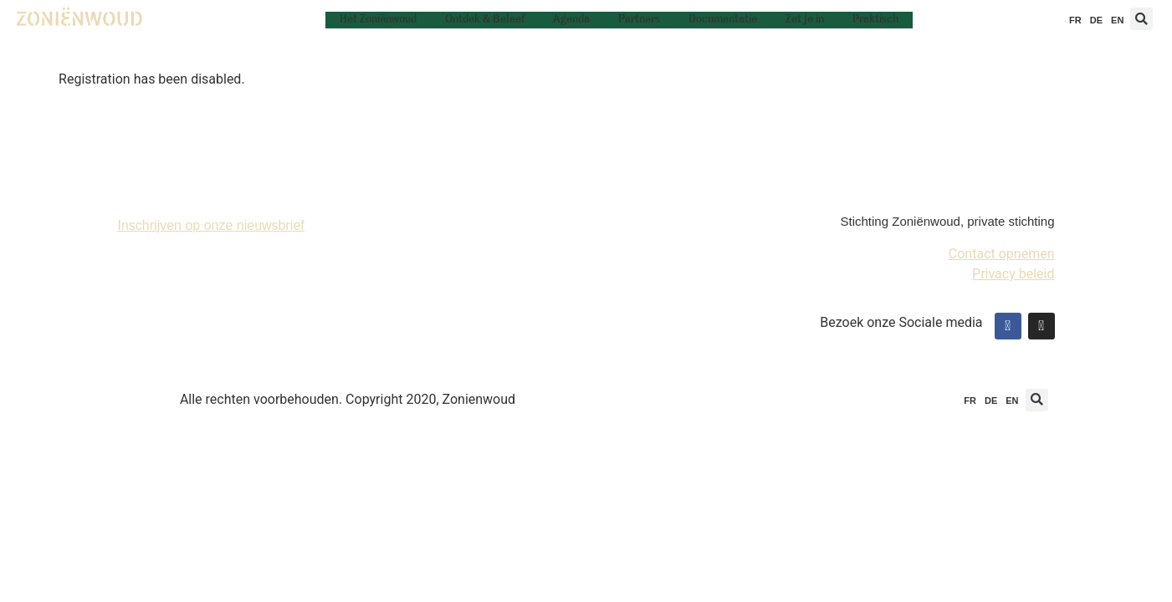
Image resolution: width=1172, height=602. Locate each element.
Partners (639, 19)
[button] (1141, 19)
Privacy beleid (1013, 274)
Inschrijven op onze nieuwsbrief (211, 225)
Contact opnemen (1002, 254)
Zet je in (805, 19)
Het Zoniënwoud (378, 19)
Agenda (571, 19)
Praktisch (875, 19)
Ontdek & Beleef (485, 19)
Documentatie (722, 19)
